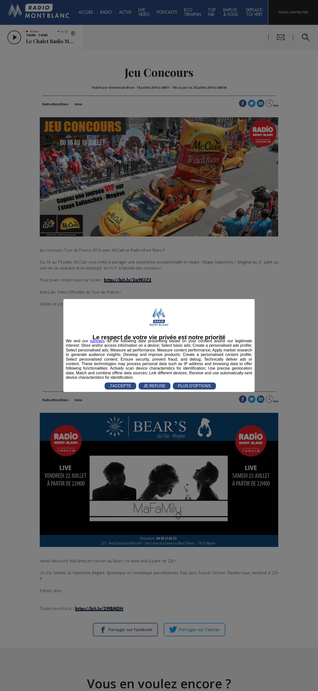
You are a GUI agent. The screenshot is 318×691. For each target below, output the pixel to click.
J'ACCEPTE (120, 386)
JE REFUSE (154, 386)
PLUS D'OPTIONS (194, 386)
